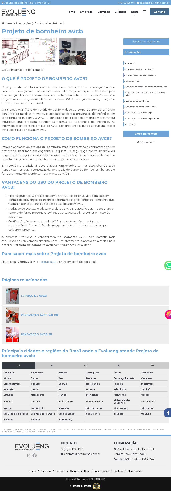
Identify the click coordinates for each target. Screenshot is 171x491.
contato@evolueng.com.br (153, 2)
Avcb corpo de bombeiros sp (138, 119)
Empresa (86, 11)
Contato (159, 11)
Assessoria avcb (131, 83)
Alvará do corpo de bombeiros (138, 70)
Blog (134, 11)
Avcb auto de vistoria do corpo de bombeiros (145, 90)
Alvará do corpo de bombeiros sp (140, 76)
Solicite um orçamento (146, 41)
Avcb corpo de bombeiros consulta (141, 112)
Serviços (103, 11)
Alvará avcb (130, 63)
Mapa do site (140, 471)
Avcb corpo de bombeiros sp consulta (142, 125)
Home (71, 11)
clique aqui (48, 261)
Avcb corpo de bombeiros (136, 106)
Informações (133, 52)
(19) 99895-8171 (126, 2)
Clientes (120, 11)
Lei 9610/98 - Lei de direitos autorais (40, 431)
